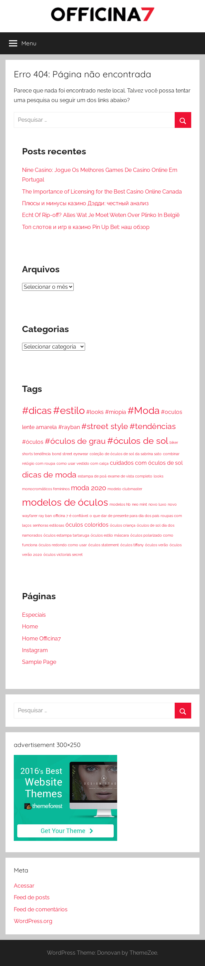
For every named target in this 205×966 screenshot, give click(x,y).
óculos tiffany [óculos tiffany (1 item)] (132, 545)
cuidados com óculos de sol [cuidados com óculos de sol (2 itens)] (146, 463)
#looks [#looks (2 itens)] (95, 412)
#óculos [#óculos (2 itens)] (32, 442)
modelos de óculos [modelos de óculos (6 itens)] (65, 502)
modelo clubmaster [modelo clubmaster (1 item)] (124, 489)
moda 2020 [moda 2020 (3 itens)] (88, 488)
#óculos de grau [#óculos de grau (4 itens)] (75, 441)
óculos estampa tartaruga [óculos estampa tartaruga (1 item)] (66, 535)
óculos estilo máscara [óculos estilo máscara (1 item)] (110, 535)
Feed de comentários (41, 909)
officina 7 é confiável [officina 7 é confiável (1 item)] (70, 516)
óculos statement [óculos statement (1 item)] (103, 545)
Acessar (24, 885)
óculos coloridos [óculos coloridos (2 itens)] (87, 525)
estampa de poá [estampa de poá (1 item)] (92, 476)
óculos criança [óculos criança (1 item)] (122, 525)
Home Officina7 (41, 638)
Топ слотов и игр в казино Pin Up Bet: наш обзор (86, 227)
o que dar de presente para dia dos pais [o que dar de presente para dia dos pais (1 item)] (124, 516)
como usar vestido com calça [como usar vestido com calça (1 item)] (83, 463)
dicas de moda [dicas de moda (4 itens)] (49, 474)
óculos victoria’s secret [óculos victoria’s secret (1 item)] (63, 554)
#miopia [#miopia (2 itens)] (115, 412)
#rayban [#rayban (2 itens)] (69, 427)
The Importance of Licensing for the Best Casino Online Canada (102, 191)
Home (30, 626)
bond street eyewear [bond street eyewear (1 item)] (70, 454)
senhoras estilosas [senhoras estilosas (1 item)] (48, 525)
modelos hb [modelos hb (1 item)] (120, 504)
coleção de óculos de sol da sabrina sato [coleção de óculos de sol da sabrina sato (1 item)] (126, 454)
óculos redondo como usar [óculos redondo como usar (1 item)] (63, 545)
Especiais (34, 615)
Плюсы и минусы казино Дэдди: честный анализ (85, 203)
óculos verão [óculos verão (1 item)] (156, 545)
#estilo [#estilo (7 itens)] (69, 410)
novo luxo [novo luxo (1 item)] (157, 504)
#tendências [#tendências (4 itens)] (153, 426)
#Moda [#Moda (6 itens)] (143, 410)
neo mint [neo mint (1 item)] (139, 504)
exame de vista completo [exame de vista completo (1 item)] (130, 476)
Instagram (35, 650)
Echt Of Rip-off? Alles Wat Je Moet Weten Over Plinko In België (101, 215)
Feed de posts (32, 897)
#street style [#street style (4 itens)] (104, 426)
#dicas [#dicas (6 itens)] (37, 410)
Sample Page (39, 662)
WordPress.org (33, 921)
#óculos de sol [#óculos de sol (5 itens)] (137, 441)
